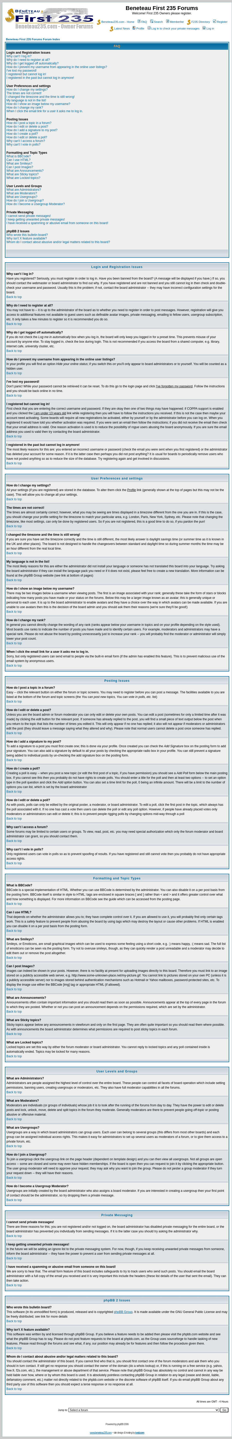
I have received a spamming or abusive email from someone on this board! (57, 223)
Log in (208, 28)
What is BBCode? (18, 156)
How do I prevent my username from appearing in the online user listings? (56, 67)
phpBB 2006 (123, 1424)
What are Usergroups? (21, 197)
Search (156, 21)
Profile (138, 28)
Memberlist (175, 21)
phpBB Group (123, 1312)
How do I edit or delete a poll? (26, 137)
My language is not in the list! (26, 100)
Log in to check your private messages (174, 28)
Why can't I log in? (19, 56)
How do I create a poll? (22, 134)
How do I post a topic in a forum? (28, 123)
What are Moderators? (21, 193)
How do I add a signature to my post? (31, 130)
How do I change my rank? (24, 107)
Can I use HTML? (18, 160)
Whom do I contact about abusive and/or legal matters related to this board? (58, 242)
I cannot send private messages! (28, 216)
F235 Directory (198, 21)
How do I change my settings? (27, 89)
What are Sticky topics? (22, 174)
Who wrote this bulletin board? (27, 235)
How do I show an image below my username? (38, 104)
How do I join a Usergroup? (25, 200)
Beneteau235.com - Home (115, 21)
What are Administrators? (23, 189)
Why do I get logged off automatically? (32, 63)
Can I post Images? (19, 167)
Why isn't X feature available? (26, 238)
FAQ (142, 21)
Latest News (120, 28)
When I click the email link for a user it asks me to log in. (44, 111)
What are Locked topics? (23, 178)
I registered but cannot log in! (26, 74)
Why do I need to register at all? (28, 60)
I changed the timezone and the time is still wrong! (40, 97)
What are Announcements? (25, 170)
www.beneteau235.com (101, 1432)
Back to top (14, 297)
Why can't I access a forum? (25, 141)
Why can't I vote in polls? (23, 144)
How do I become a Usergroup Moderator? (35, 204)
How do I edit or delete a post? (27, 126)
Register (220, 21)
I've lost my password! (21, 70)
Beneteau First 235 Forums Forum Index (33, 39)
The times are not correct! (24, 93)
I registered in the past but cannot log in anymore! (40, 78)
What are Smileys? (19, 163)
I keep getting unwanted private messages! (35, 219)
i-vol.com (139, 1432)
